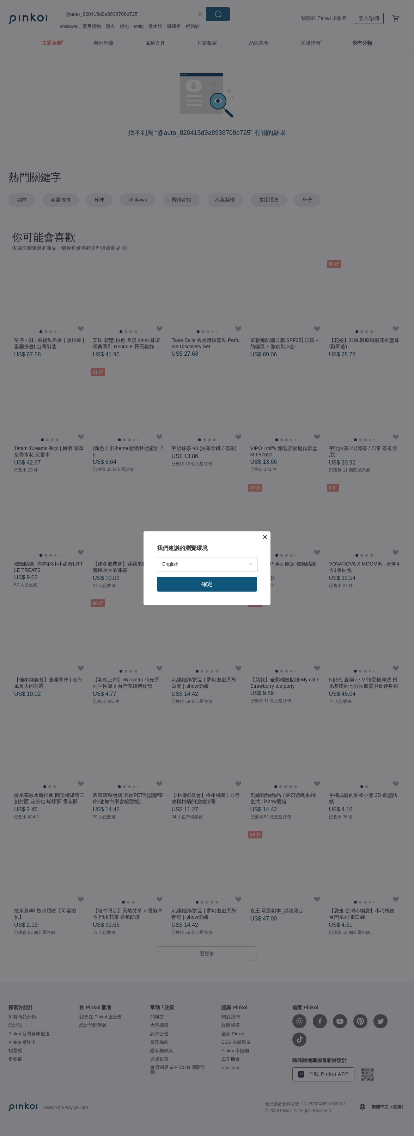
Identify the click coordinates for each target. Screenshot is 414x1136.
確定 (207, 584)
